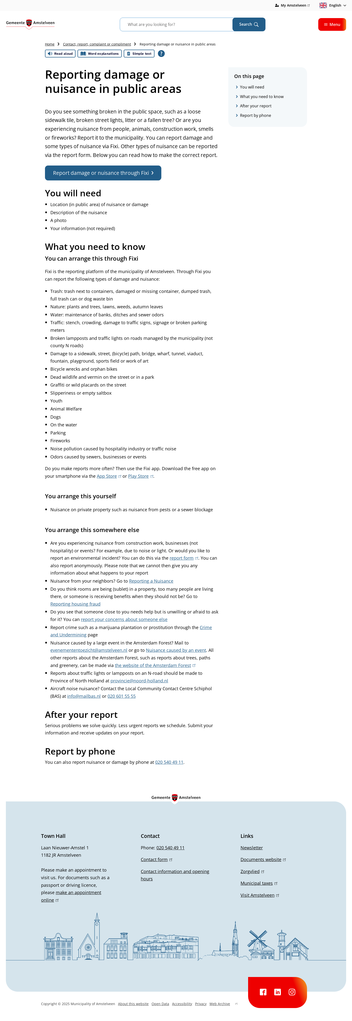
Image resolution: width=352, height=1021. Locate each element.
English (330, 5)
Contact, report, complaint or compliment (97, 44)
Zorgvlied (252, 871)
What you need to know (262, 96)
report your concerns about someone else (124, 619)
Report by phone (255, 115)
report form (184, 558)
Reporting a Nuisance (151, 581)
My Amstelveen (295, 5)
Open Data (160, 1003)
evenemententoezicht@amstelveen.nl (88, 650)
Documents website (263, 859)
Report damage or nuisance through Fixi (103, 172)
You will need (252, 87)
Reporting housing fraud (75, 604)
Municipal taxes (259, 883)
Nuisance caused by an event (176, 650)
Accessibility (182, 1003)
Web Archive (223, 1004)
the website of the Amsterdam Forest (155, 665)
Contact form (156, 859)
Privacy (201, 1003)
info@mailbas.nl (84, 696)
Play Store (140, 476)
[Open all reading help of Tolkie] (161, 53)
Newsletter (252, 848)
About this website (133, 1003)
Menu (332, 24)
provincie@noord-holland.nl (139, 681)
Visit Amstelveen (260, 895)
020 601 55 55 (122, 696)
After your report (256, 106)
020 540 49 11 (169, 762)
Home (50, 44)
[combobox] (182, 24)
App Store (109, 476)
